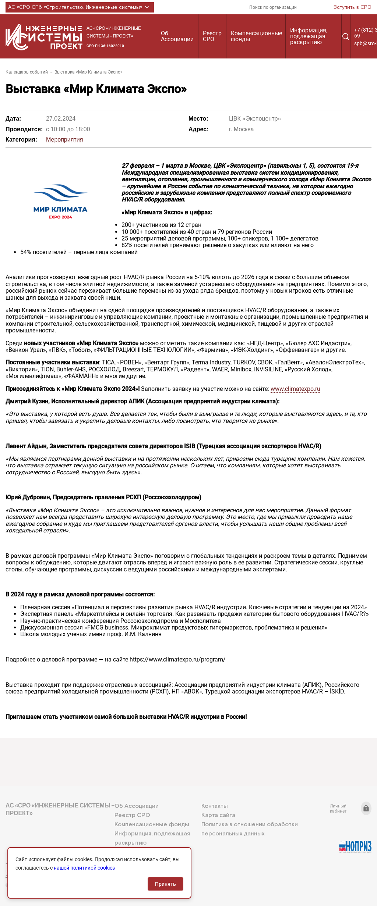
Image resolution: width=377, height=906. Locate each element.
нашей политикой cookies (84, 868)
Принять (165, 884)
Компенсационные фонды (256, 36)
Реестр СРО (212, 36)
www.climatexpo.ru (295, 388)
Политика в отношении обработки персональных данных (249, 829)
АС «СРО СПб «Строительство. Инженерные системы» (79, 7)
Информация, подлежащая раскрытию (308, 36)
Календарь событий (27, 72)
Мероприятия (64, 139)
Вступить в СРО (352, 7)
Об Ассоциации (177, 36)
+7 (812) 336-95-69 (39, 863)
